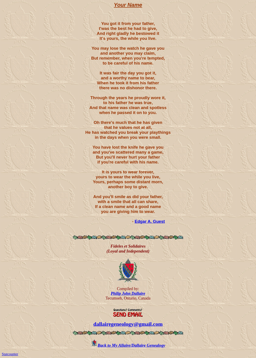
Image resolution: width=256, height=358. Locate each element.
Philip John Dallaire (128, 293)
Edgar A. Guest (150, 221)
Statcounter (10, 354)
